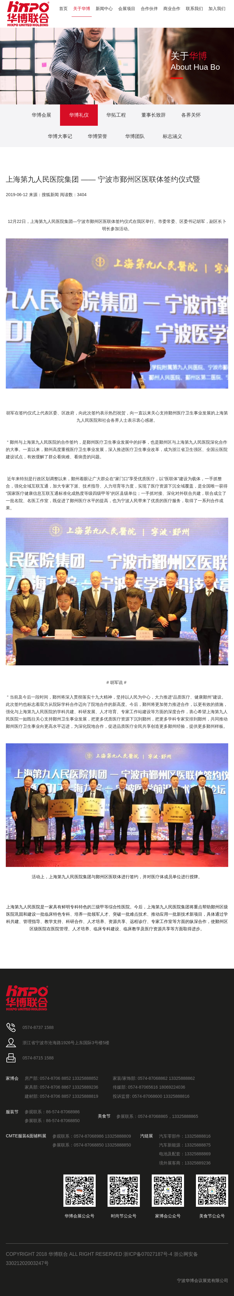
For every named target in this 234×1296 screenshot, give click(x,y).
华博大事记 (60, 136)
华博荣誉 (97, 136)
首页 (63, 8)
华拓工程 (116, 115)
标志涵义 (172, 136)
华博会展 (41, 115)
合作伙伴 (149, 8)
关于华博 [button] (81, 8)
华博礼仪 (79, 115)
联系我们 (194, 8)
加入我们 (216, 8)
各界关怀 (191, 115)
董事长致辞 (153, 115)
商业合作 (171, 8)
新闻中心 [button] (104, 8)
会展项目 (126, 8)
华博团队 (135, 136)
